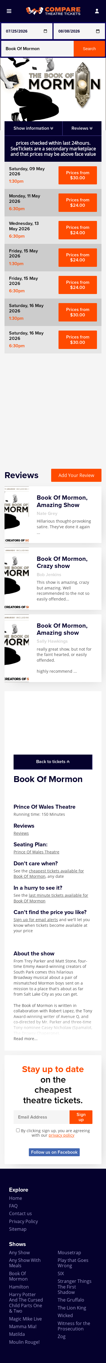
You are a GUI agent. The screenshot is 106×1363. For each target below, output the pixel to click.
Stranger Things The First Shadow (75, 1286)
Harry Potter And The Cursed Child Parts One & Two (26, 1302)
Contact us (20, 1213)
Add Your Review (76, 475)
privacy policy (61, 1135)
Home (15, 1198)
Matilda (17, 1334)
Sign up (81, 1117)
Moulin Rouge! (24, 1342)
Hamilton (19, 1287)
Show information (33, 128)
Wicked (65, 1315)
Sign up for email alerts (36, 919)
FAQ (13, 1206)
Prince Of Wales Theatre (36, 852)
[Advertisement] (53, 406)
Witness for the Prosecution (74, 1326)
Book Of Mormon (18, 1276)
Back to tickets (53, 761)
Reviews (21, 833)
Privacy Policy (23, 1221)
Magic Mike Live (25, 1319)
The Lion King (72, 1308)
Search (89, 48)
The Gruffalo (71, 1300)
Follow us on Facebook (54, 1152)
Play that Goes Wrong (73, 1263)
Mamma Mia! (22, 1326)
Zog (62, 1336)
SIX (61, 1273)
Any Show (19, 1252)
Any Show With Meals (25, 1263)
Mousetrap (69, 1252)
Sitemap (18, 1229)
